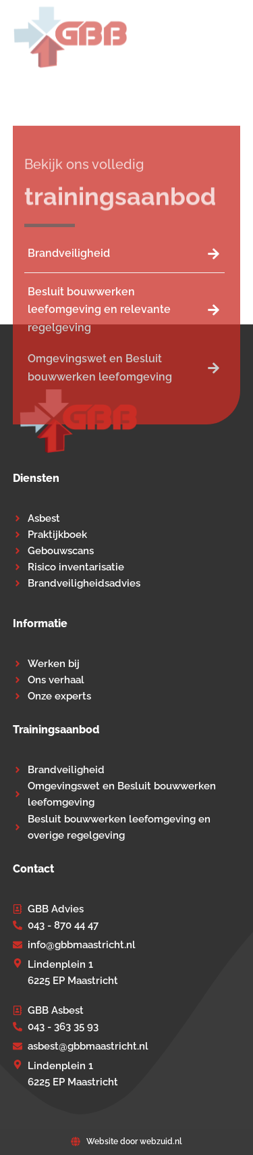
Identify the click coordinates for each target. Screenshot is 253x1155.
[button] (231, 37)
